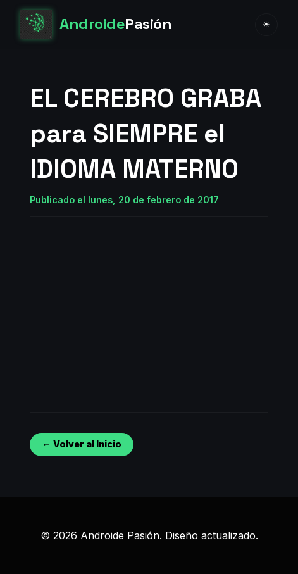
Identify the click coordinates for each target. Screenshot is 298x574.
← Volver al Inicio (81, 444)
